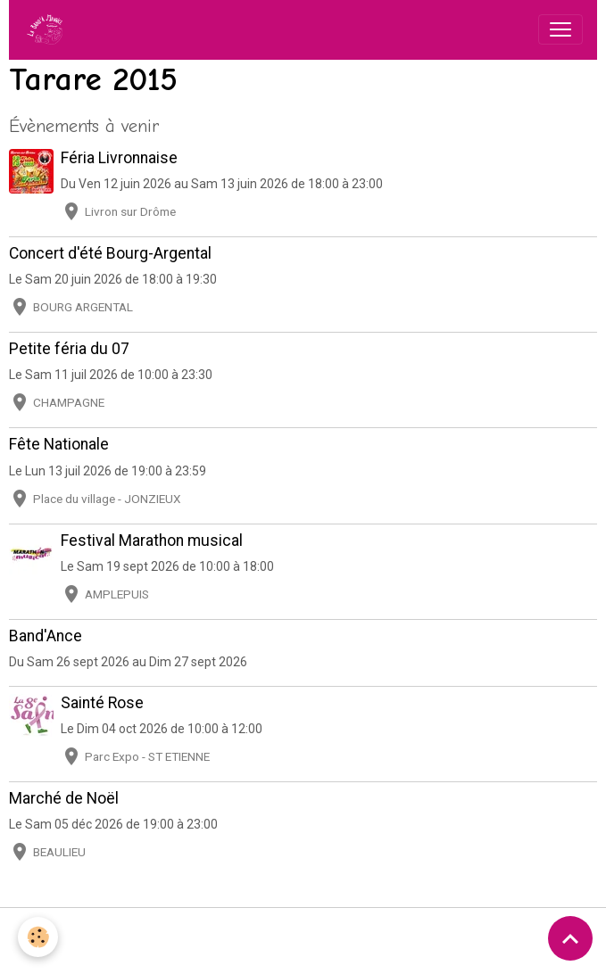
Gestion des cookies (544, 940)
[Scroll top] (570, 938)
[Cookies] (38, 937)
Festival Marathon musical (152, 540)
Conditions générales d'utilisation (212, 931)
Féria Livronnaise (119, 158)
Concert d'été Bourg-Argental (110, 253)
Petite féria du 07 (69, 349)
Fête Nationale (59, 444)
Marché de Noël (64, 798)
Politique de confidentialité (395, 931)
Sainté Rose (102, 703)
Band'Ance (45, 636)
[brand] (48, 29)
